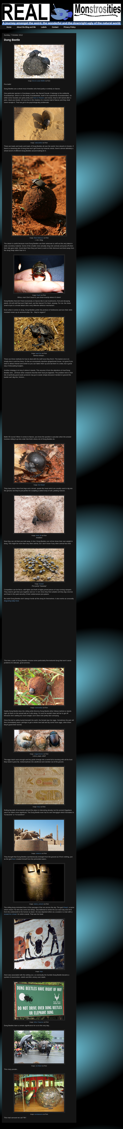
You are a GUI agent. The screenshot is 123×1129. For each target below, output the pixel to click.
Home (9, 27)
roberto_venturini (38, 904)
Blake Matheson (38, 238)
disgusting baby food (11, 601)
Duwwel (41, 584)
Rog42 (39, 295)
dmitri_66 (38, 535)
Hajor (41, 971)
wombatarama (38, 1114)
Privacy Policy (70, 27)
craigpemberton (38, 754)
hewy (38, 806)
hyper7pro (38, 353)
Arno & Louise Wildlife (38, 81)
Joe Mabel (38, 1066)
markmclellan (38, 707)
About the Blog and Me (26, 27)
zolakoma (38, 853)
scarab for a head (10, 914)
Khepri (65, 907)
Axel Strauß (41, 485)
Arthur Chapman (38, 1022)
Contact (55, 27)
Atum (14, 859)
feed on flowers (38, 98)
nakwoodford (38, 142)
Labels (43, 27)
